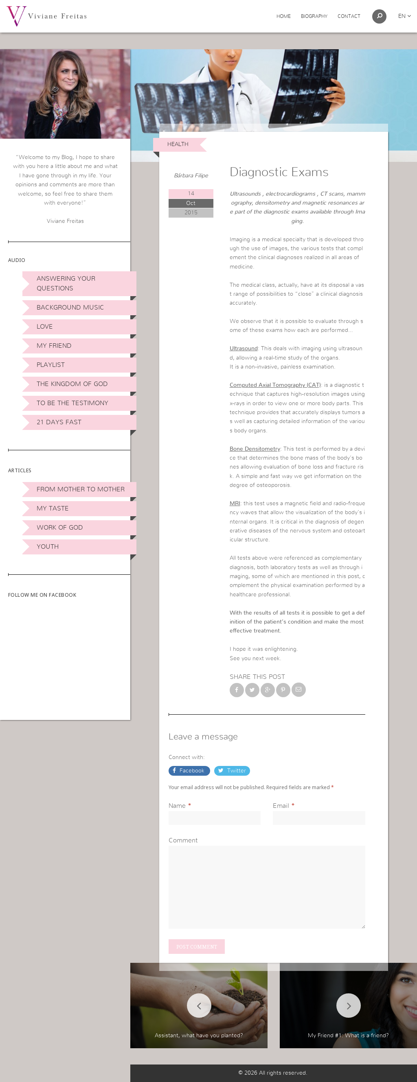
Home (284, 16)
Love (45, 326)
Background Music (70, 307)
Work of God (60, 527)
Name (177, 806)
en (404, 16)
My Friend (54, 345)
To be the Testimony (72, 403)
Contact (349, 16)
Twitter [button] (236, 771)
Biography (314, 16)
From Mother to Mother (81, 489)
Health (178, 144)
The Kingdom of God (72, 384)
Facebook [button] (192, 771)
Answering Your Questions (66, 283)
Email (281, 806)
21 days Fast (59, 422)
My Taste (53, 508)
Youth (48, 546)
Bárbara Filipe (191, 176)
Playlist (51, 365)
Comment (183, 840)
